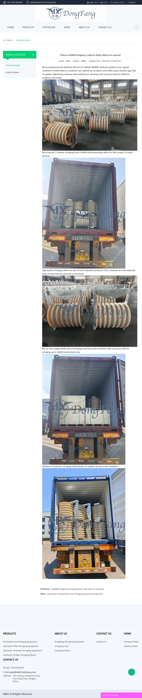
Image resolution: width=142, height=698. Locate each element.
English (132, 2)
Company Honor (62, 650)
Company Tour (62, 646)
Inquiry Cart (118, 2)
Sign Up (103, 2)
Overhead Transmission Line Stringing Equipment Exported (74, 594)
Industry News (12, 72)
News (67, 27)
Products (28, 27)
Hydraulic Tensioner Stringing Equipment (22, 650)
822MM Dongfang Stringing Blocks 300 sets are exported (78, 589)
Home (10, 27)
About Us (84, 27)
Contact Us (104, 27)
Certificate (49, 27)
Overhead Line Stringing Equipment (20, 641)
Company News (23, 40)
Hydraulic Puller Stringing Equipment (20, 646)
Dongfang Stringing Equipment (69, 641)
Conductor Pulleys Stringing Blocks (19, 655)
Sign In (93, 2)
